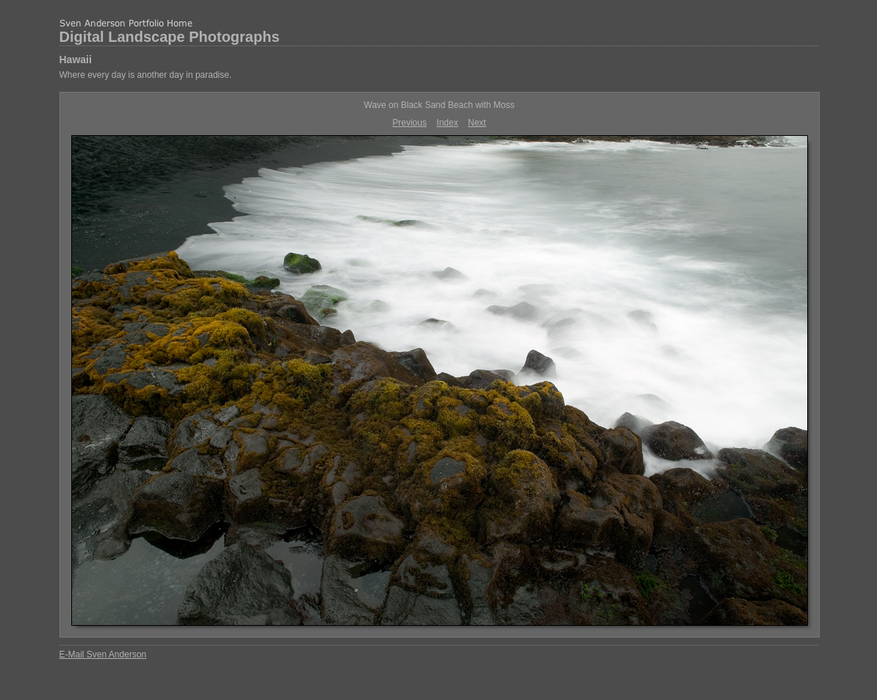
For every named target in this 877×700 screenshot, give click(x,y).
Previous (409, 123)
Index (447, 123)
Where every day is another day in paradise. (145, 75)
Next (477, 123)
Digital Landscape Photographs (169, 37)
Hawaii (75, 59)
